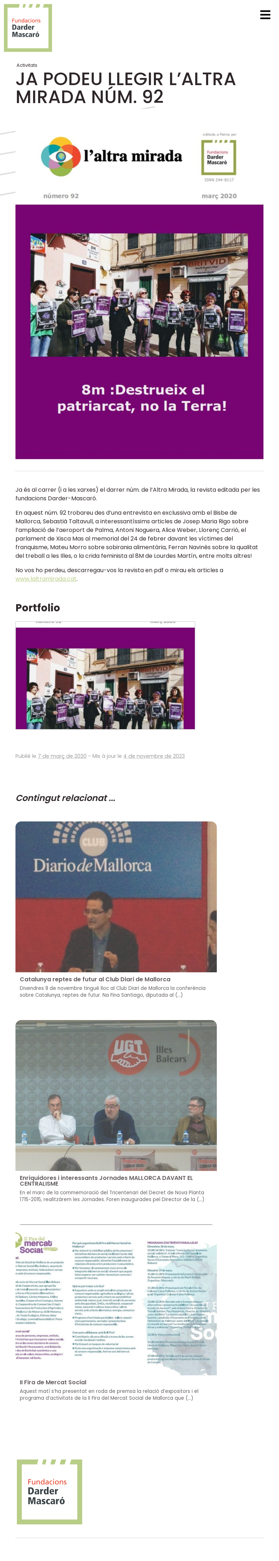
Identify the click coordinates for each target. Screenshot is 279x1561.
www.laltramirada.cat (46, 579)
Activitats (27, 65)
